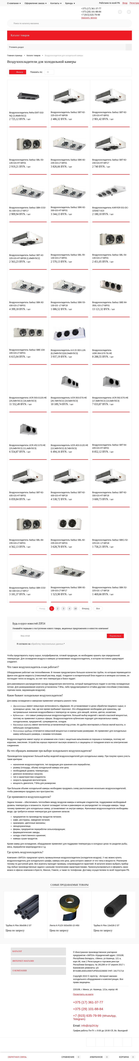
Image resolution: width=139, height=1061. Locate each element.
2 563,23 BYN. (28, 263)
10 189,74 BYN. (69, 406)
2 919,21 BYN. (28, 168)
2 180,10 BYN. (111, 216)
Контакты (56, 3)
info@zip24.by (89, 1025)
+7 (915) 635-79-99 (90, 15)
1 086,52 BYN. (69, 311)
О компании (14, 3)
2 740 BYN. (111, 168)
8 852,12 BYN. (111, 453)
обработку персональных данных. (47, 644)
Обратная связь (15, 1057)
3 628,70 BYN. (69, 548)
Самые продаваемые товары (69, 885)
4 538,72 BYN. (69, 501)
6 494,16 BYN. (69, 453)
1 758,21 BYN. (111, 548)
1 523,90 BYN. (69, 596)
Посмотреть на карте (83, 994)
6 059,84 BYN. (28, 501)
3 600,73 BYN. (111, 501)
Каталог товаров (69, 35)
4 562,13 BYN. (28, 548)
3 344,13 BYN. (69, 216)
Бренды (70, 3)
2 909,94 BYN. (28, 216)
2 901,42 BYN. (111, 121)
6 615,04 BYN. (28, 358)
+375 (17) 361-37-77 (91, 8)
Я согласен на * (41, 644)
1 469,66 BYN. (111, 596)
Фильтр (17, 72)
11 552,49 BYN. (28, 406)
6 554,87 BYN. (28, 453)
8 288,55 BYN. (111, 358)
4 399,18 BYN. (28, 311)
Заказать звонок (89, 18)
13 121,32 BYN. (111, 311)
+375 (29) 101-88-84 (91, 11)
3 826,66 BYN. (69, 168)
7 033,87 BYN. (111, 406)
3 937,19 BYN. (69, 358)
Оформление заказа (36, 3)
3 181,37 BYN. (28, 596)
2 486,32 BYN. (69, 121)
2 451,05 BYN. (111, 263)
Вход (124, 3)
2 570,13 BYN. (69, 263)
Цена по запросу (15, 930)
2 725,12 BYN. (28, 121)
